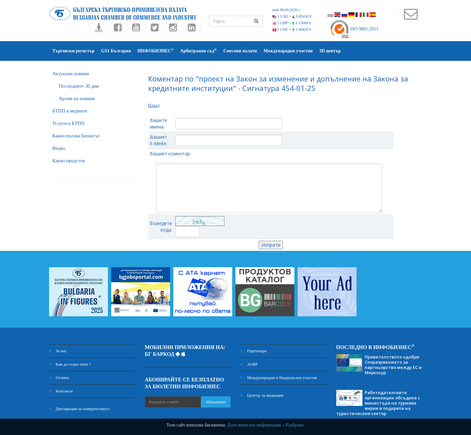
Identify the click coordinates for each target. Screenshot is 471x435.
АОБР (249, 364)
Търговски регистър (73, 50)
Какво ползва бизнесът (76, 135)
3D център (330, 50)
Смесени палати (240, 50)
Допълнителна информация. (254, 425)
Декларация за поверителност (79, 408)
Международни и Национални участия (278, 377)
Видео (58, 148)
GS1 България (116, 50)
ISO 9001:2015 (354, 28)
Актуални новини (70, 73)
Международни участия (288, 50)
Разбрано (295, 425)
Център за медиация (262, 395)
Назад (154, 105)
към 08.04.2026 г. (286, 10)
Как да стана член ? (70, 364)
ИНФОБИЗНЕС (155, 50)
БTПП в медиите (69, 110)
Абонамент (216, 401)
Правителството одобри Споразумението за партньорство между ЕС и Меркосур (393, 364)
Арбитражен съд (198, 50)
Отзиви (59, 377)
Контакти (61, 391)
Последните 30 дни (79, 86)
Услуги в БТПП (68, 123)
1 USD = (292, 16)
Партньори (253, 350)
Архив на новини (77, 98)
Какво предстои (68, 160)
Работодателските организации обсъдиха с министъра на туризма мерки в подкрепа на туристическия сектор (378, 403)
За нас (58, 350)
